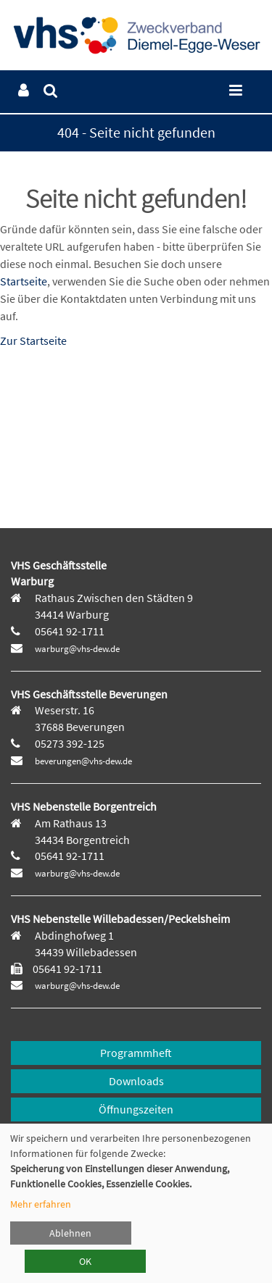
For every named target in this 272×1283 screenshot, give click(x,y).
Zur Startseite (33, 340)
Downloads (136, 1081)
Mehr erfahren (40, 1204)
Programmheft (136, 1052)
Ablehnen (70, 1233)
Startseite (23, 281)
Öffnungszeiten (136, 1109)
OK (85, 1261)
